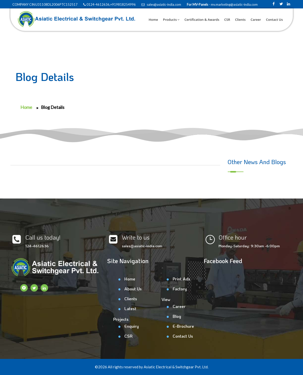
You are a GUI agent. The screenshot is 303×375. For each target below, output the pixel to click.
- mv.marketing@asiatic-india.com (233, 4)
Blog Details (52, 107)
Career (255, 19)
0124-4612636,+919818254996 (109, 4)
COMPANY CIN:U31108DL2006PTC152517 (45, 4)
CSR (227, 19)
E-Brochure (183, 326)
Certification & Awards (201, 19)
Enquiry (131, 326)
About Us (133, 288)
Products (171, 19)
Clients (240, 19)
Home (153, 19)
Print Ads (181, 278)
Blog (177, 316)
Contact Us (274, 19)
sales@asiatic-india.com (161, 4)
